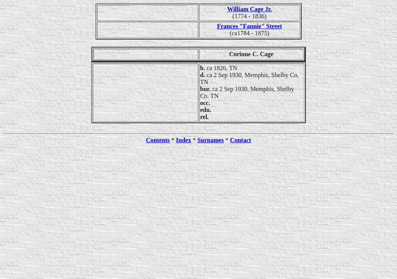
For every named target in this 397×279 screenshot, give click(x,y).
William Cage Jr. (249, 9)
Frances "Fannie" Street (249, 26)
